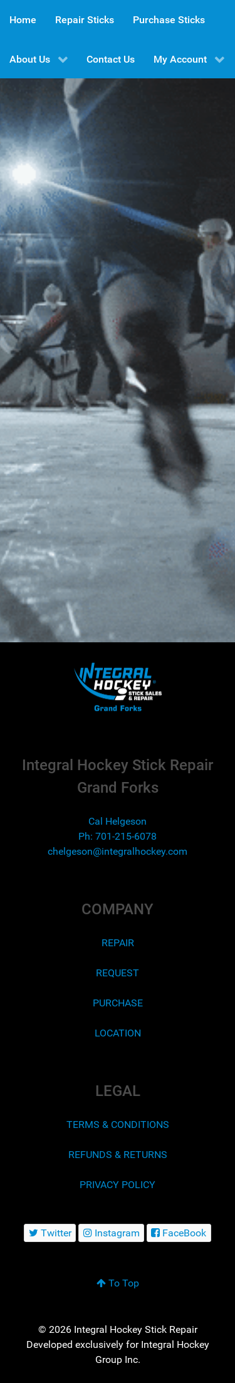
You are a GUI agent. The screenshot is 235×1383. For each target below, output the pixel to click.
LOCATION (118, 1033)
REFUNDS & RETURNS (117, 1155)
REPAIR (118, 943)
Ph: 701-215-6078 (117, 836)
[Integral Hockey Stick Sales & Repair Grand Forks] (117, 687)
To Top (118, 1283)
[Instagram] (111, 1233)
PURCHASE (118, 1003)
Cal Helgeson (117, 821)
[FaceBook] (179, 1233)
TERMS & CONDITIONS (117, 1124)
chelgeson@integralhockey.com (117, 851)
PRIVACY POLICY (117, 1185)
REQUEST (117, 973)
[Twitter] (50, 1233)
